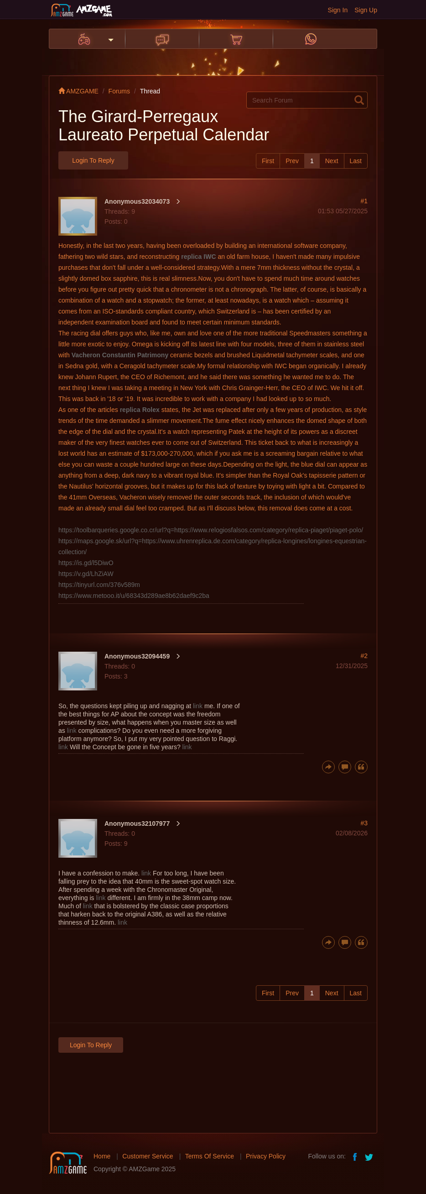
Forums (119, 91)
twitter (370, 1156)
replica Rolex (140, 409)
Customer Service (147, 1156)
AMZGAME (78, 91)
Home (102, 1156)
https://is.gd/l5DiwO (86, 562)
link (198, 706)
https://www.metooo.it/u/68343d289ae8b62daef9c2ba (133, 595)
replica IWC (198, 256)
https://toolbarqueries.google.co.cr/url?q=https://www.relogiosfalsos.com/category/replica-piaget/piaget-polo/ (210, 530)
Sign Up (365, 10)
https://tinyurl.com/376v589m (99, 584)
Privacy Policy (266, 1156)
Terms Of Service (209, 1156)
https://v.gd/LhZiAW (86, 573)
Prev (292, 161)
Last (356, 161)
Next (331, 161)
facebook (355, 1156)
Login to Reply (93, 160)
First (268, 161)
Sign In (338, 10)
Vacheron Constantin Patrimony (120, 355)
